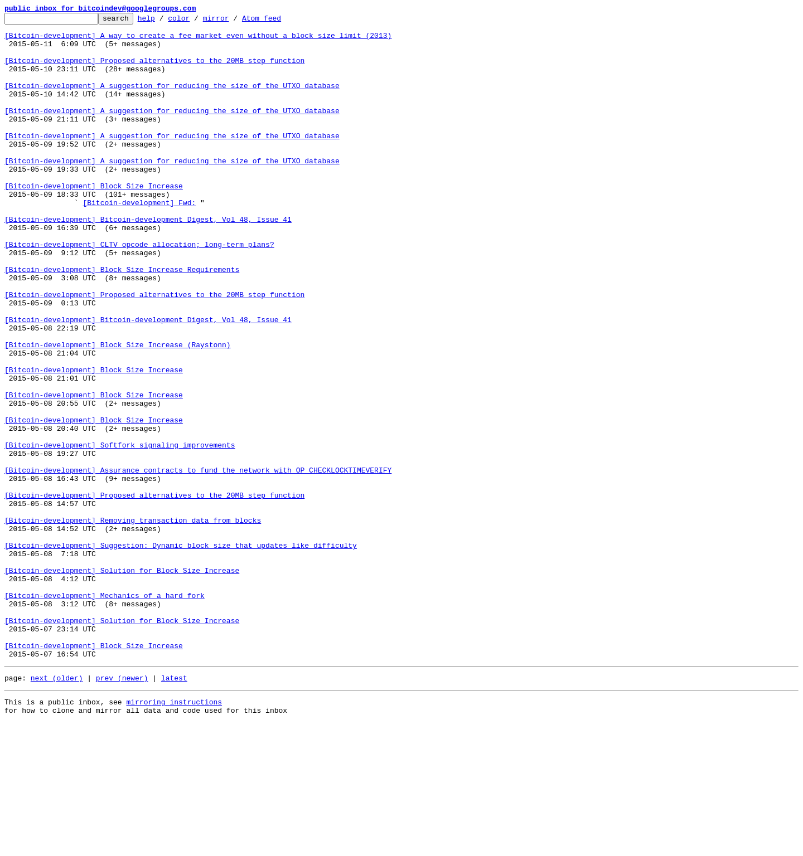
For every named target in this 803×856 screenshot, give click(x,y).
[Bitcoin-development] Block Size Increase (93, 221)
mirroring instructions (174, 834)
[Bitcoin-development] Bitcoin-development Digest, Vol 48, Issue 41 (148, 261)
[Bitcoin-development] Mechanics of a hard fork (104, 712)
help (163, 21)
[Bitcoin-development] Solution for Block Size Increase (121, 682)
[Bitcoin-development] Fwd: (139, 241)
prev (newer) (122, 808)
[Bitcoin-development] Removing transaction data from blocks (132, 622)
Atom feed (278, 21)
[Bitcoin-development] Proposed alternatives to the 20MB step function (154, 70)
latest (174, 808)
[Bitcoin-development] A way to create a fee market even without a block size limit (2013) (197, 40)
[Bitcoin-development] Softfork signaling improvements (119, 532)
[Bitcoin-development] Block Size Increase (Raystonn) (117, 411)
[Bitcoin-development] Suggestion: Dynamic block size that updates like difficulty (180, 652)
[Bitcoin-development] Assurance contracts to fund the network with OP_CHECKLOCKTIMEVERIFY (197, 562)
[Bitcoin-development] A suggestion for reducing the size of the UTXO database (172, 100)
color (196, 21)
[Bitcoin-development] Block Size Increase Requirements (121, 321)
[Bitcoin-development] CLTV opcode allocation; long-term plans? (139, 291)
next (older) (57, 808)
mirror (233, 21)
